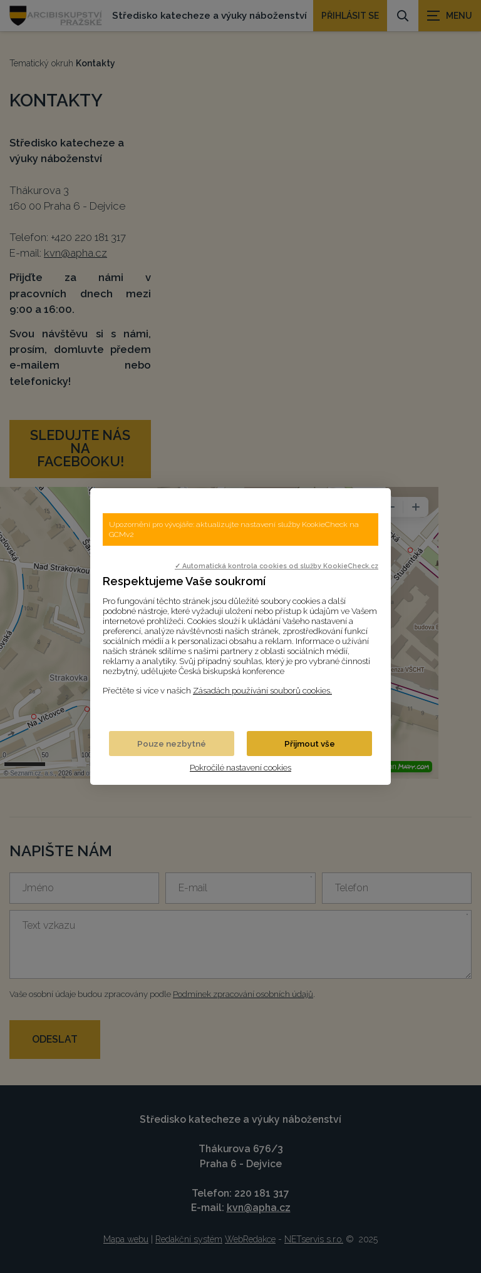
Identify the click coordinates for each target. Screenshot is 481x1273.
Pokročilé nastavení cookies (240, 767)
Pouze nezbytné (171, 744)
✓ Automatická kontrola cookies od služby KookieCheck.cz (276, 566)
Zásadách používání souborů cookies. (262, 690)
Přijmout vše (309, 744)
